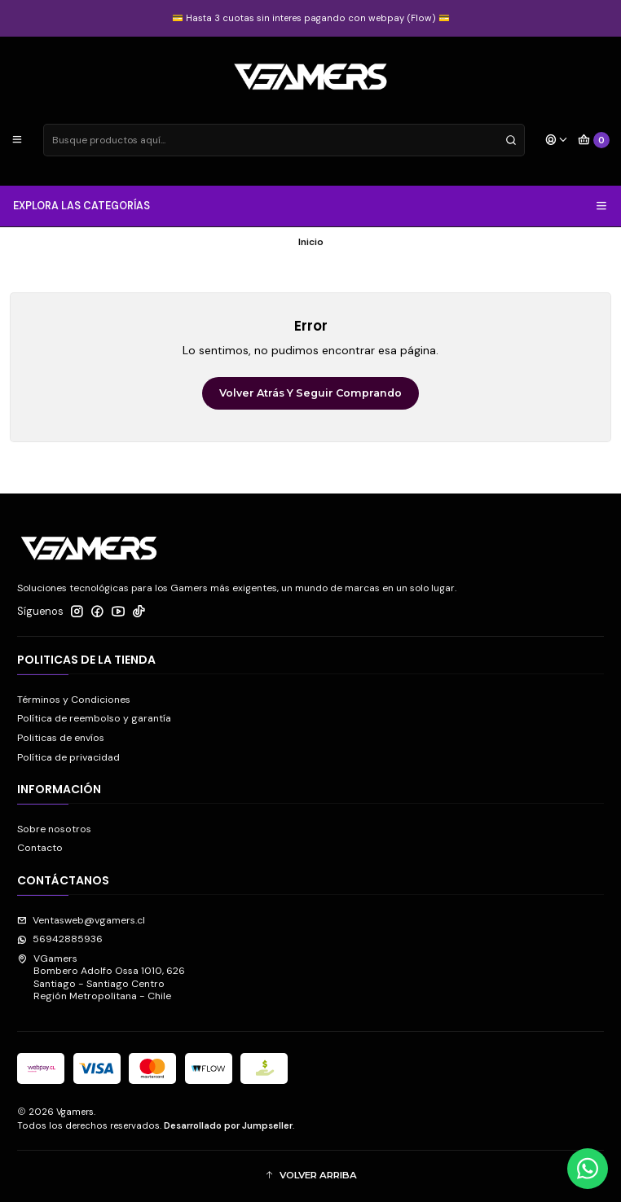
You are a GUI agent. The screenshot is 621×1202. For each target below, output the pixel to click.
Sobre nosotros (54, 829)
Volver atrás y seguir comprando (310, 393)
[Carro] (594, 140)
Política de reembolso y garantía (94, 718)
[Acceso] (556, 140)
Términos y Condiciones (73, 699)
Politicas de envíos (60, 737)
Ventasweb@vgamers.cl (81, 920)
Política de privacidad (68, 757)
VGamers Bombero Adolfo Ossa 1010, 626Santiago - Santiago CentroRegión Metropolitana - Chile (101, 977)
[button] (310, 1176)
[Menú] (17, 140)
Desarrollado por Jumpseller (228, 1125)
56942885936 (60, 938)
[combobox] (284, 140)
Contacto (40, 847)
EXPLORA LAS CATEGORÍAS (311, 206)
